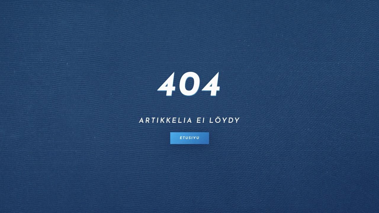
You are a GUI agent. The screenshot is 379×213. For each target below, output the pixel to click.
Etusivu (190, 138)
